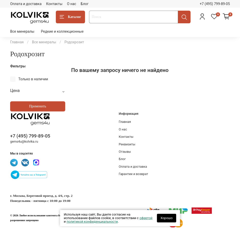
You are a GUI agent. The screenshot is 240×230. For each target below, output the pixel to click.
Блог (85, 4)
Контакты (54, 4)
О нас (71, 4)
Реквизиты (127, 144)
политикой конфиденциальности (92, 221)
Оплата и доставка (26, 4)
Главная (17, 42)
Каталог (70, 17)
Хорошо (166, 218)
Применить (37, 106)
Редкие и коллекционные (62, 31)
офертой (146, 218)
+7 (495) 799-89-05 (215, 4)
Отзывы (125, 152)
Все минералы (22, 31)
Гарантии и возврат (133, 174)
